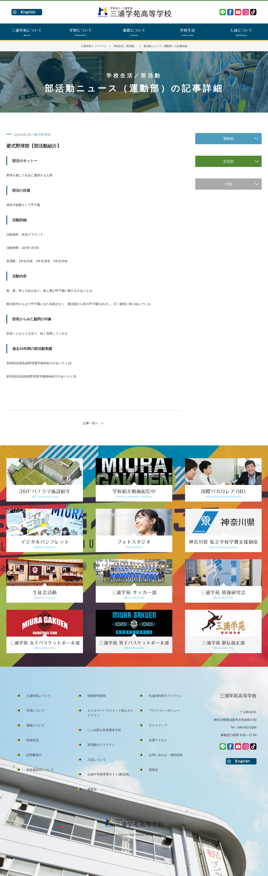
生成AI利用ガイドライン (165, 696)
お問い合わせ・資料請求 (165, 755)
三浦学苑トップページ (93, 46)
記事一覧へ (90, 423)
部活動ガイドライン (101, 745)
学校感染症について (40, 770)
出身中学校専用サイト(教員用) (108, 774)
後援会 (92, 789)
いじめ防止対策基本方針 (104, 730)
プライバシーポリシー (164, 710)
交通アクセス (158, 740)
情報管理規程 (97, 696)
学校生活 (32, 740)
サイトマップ (158, 725)
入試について (97, 759)
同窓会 (153, 770)
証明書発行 (34, 755)
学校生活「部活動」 (125, 46)
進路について (35, 725)
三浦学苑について (38, 696)
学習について (35, 710)
